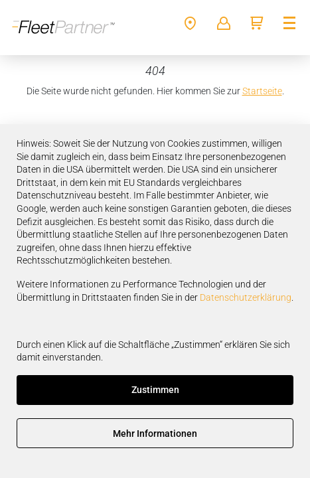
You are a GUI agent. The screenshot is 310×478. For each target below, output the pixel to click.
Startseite (262, 91)
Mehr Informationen (155, 433)
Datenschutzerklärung (245, 297)
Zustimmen (155, 389)
